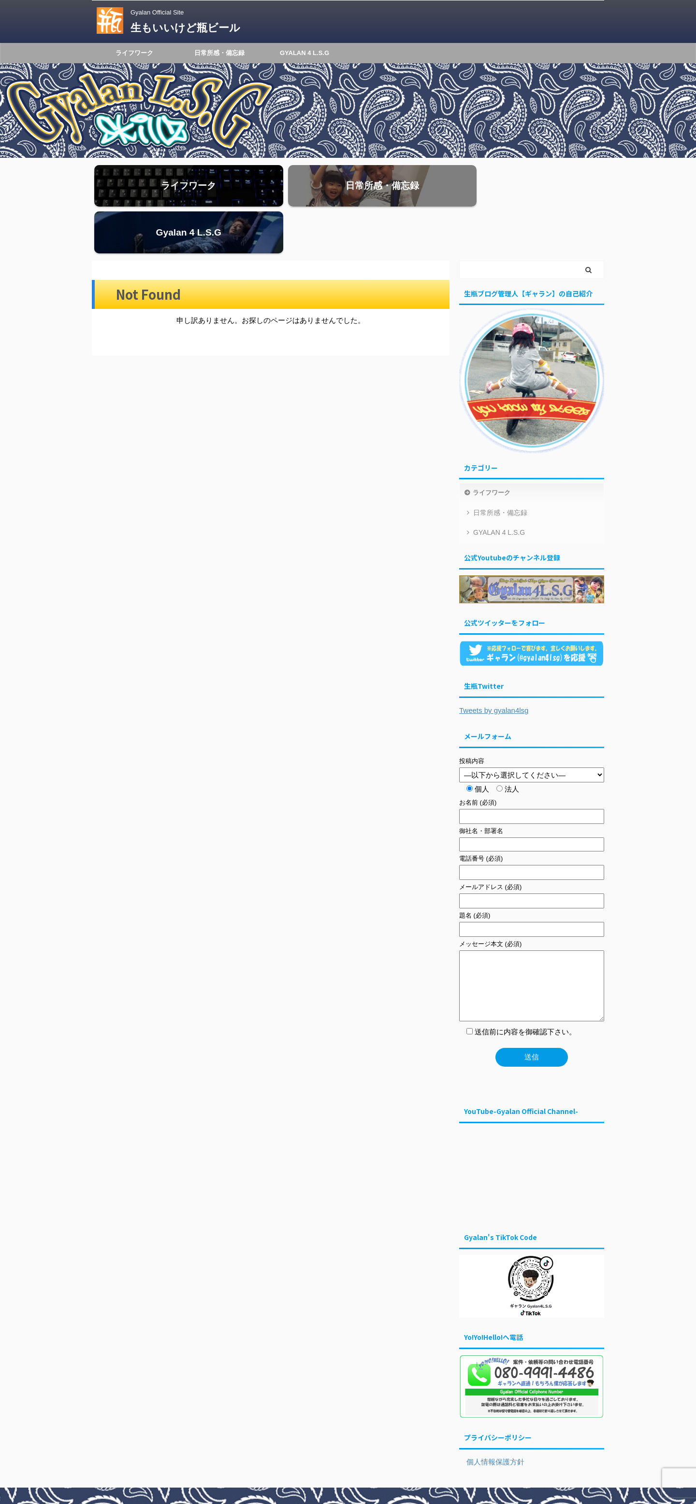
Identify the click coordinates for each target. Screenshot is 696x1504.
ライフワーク (134, 52)
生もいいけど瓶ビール (185, 28)
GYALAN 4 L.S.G (304, 52)
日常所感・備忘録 (219, 52)
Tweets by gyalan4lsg (493, 670)
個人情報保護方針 (491, 1422)
